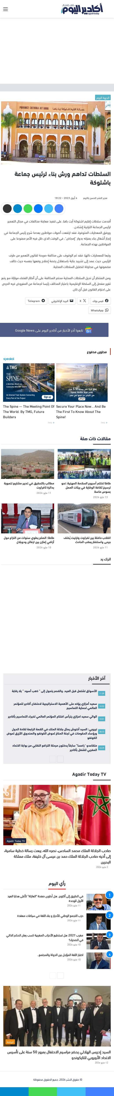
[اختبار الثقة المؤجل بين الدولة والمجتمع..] (98, 960)
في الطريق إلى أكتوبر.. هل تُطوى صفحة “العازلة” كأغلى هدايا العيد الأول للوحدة (45, 898)
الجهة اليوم (102, 97)
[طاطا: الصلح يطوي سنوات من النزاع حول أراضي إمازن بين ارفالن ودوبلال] (27, 518)
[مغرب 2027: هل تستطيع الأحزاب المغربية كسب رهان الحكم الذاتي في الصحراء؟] (98, 941)
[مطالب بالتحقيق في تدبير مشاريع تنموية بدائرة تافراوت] (27, 464)
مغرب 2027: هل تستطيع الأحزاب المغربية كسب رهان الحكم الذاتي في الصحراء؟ (44, 937)
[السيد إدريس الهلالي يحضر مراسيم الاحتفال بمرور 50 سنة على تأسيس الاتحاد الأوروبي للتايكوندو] (57, 1016)
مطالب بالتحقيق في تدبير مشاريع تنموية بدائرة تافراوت (29, 485)
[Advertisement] (57, 51)
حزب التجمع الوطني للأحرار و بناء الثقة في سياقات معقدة (50, 915)
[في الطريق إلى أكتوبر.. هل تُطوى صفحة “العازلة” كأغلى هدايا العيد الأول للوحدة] (98, 902)
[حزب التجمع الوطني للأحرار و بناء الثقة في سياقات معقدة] (98, 921)
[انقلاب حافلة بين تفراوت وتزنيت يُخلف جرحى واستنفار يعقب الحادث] (84, 518)
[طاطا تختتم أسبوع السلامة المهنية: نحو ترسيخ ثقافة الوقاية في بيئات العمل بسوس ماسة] (84, 464)
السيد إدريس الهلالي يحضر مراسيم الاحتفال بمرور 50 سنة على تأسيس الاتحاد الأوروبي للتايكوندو (59, 1054)
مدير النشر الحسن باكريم (95, 197)
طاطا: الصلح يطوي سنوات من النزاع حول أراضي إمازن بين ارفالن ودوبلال (29, 540)
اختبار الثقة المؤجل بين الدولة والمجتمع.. (60, 954)
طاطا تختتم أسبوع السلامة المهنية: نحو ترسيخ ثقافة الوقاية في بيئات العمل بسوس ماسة (86, 487)
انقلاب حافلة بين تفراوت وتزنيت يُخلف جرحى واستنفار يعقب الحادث (87, 540)
